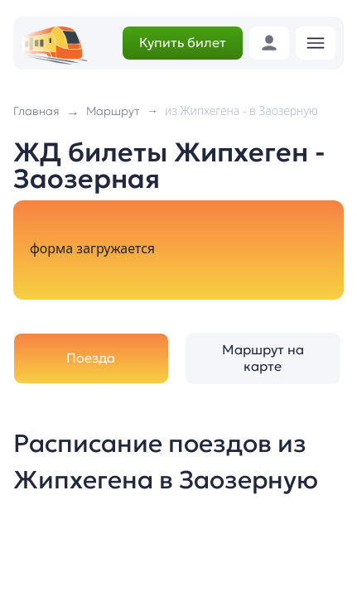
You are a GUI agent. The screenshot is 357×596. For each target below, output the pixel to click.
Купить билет (182, 42)
